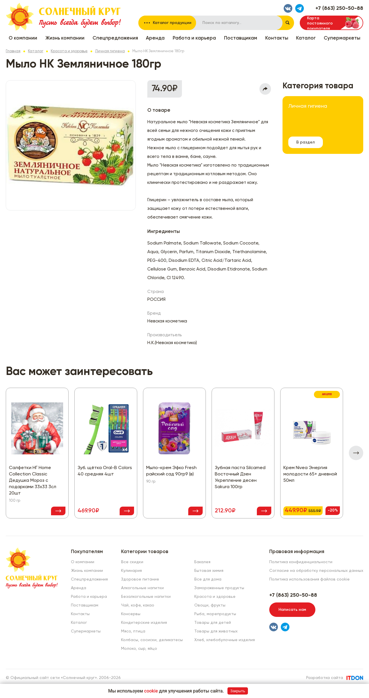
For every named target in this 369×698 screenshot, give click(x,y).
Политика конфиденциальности (300, 562)
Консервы (130, 614)
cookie (151, 691)
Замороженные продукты (219, 588)
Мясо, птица (133, 631)
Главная (13, 51)
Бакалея (202, 562)
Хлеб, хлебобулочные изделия (224, 640)
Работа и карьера (194, 38)
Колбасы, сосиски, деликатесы (152, 640)
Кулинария (131, 571)
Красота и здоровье (69, 51)
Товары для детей (212, 623)
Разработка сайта (324, 678)
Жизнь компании (64, 38)
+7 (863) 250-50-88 (339, 8)
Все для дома (207, 579)
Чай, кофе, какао (137, 605)
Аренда (155, 38)
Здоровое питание (140, 579)
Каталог (306, 38)
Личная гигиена (110, 51)
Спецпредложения (115, 38)
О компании (23, 38)
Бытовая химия (208, 571)
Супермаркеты (342, 38)
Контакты (276, 38)
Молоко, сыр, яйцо (139, 649)
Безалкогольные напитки (146, 597)
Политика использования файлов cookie (309, 579)
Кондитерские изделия (144, 623)
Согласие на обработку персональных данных (316, 571)
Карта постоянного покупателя (320, 23)
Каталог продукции (172, 23)
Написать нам (292, 610)
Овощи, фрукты (209, 605)
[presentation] (356, 453)
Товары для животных (216, 631)
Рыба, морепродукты (215, 614)
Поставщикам (240, 38)
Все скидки (132, 562)
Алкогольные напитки (142, 588)
